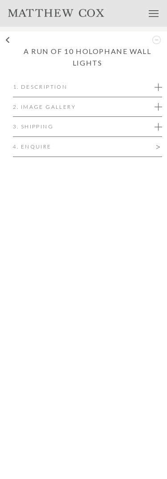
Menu (153, 13)
